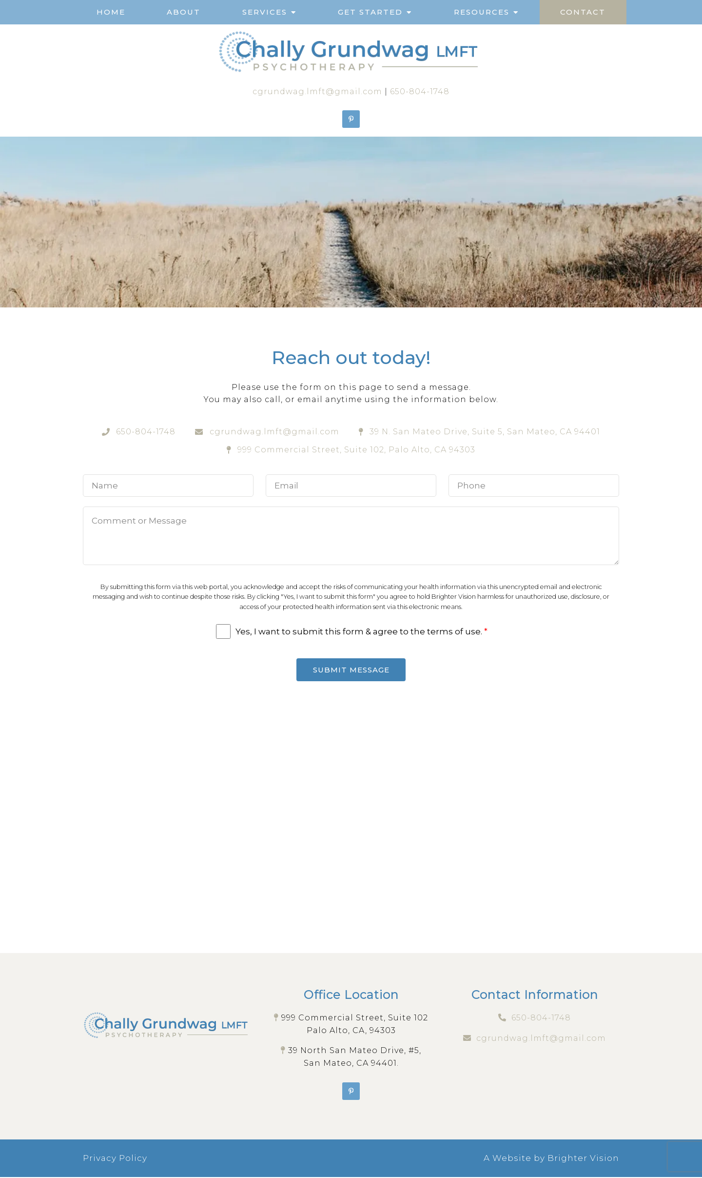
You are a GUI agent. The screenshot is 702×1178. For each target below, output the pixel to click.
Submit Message (351, 670)
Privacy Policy (115, 1159)
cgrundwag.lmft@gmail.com (317, 91)
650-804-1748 (419, 91)
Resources (481, 12)
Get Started (370, 12)
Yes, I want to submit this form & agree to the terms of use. (361, 631)
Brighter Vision (583, 1159)
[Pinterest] (351, 119)
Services (264, 12)
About (183, 12)
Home (111, 12)
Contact (582, 12)
